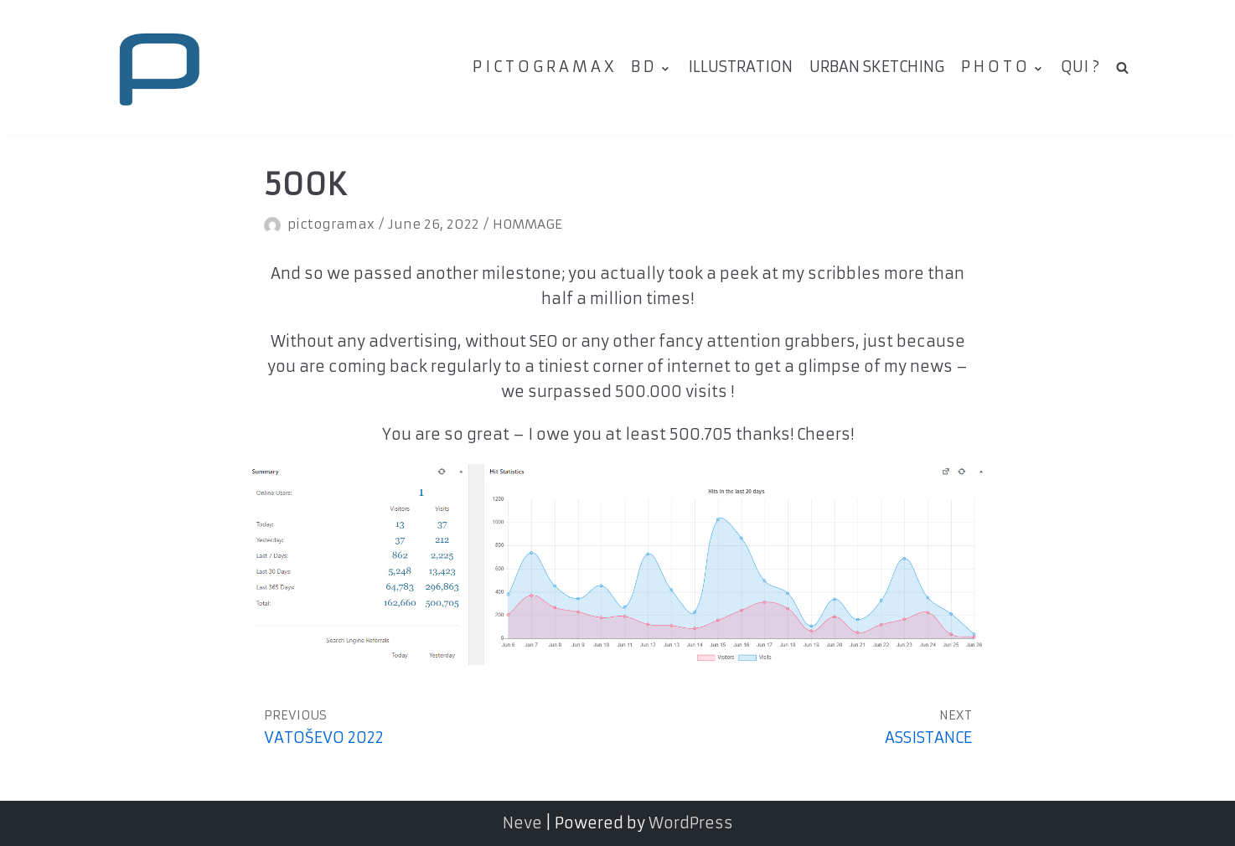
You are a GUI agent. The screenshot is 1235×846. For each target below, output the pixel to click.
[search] (1122, 67)
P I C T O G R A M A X (543, 66)
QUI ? (1080, 66)
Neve (522, 823)
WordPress (691, 823)
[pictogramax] (158, 67)
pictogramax (331, 224)
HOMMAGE (527, 224)
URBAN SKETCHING (876, 66)
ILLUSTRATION (740, 66)
